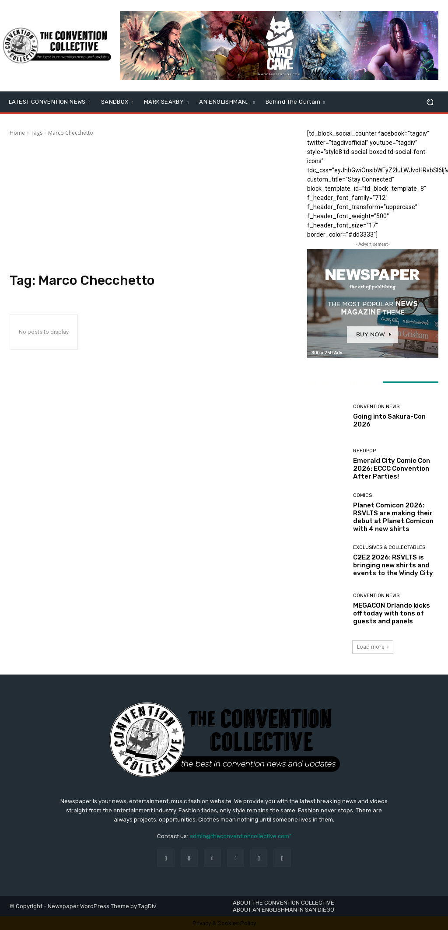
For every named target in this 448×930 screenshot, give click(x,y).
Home (17, 132)
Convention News (376, 406)
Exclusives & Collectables (389, 547)
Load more (372, 646)
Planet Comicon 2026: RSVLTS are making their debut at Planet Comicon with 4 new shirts (393, 517)
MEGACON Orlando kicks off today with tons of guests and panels (391, 613)
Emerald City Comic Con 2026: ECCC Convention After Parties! (391, 468)
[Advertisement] (150, 204)
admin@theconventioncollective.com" (240, 836)
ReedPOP (364, 450)
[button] (430, 102)
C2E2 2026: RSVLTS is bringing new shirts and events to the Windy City (393, 565)
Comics (362, 495)
